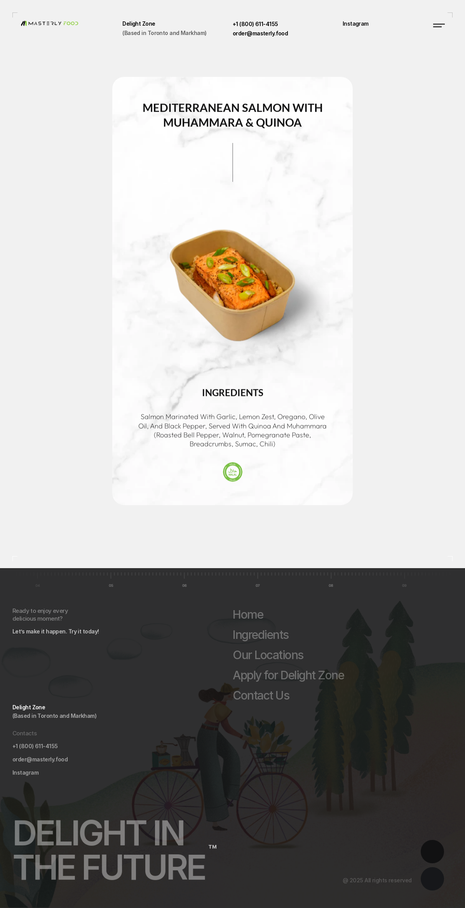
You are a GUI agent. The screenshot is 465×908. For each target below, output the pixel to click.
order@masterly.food (40, 759)
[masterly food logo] (68, 22)
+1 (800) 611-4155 (34, 746)
